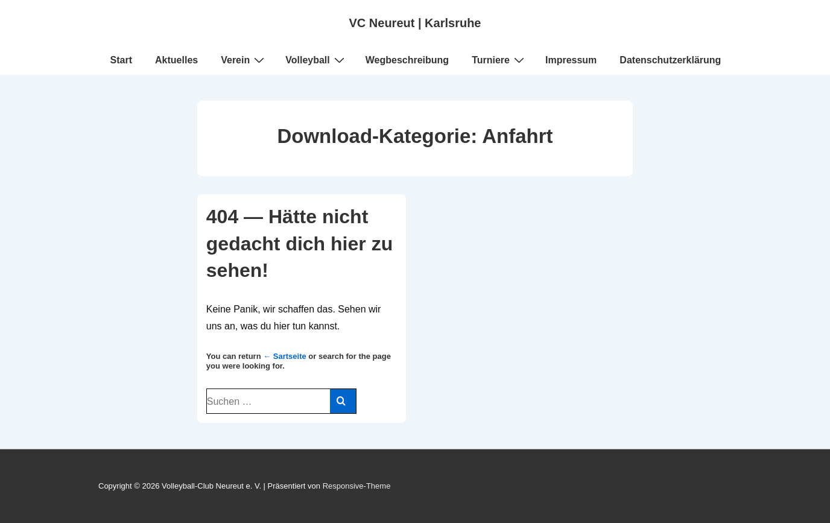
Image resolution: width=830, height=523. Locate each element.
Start (121, 60)
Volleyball (316, 59)
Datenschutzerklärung (670, 60)
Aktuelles (176, 60)
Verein (244, 59)
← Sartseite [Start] (284, 356)
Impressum (571, 60)
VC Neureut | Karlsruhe (415, 23)
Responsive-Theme (357, 485)
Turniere (499, 59)
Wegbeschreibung (407, 60)
